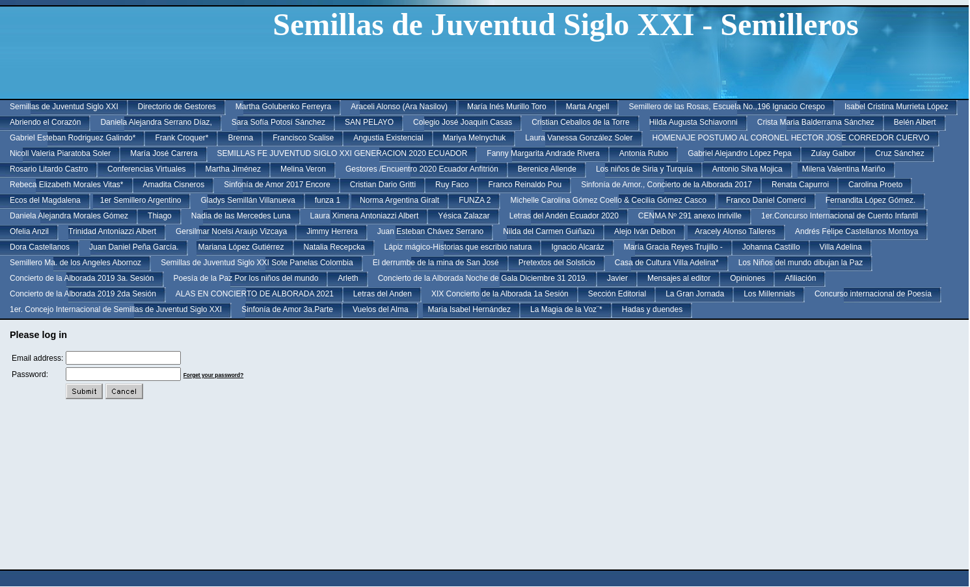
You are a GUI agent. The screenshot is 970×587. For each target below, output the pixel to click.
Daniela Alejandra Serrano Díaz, (155, 122)
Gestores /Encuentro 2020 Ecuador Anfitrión (421, 169)
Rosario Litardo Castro (49, 169)
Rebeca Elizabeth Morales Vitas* (67, 184)
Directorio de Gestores (177, 106)
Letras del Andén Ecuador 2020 (564, 215)
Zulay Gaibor (833, 153)
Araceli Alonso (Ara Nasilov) (399, 106)
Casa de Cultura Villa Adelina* (667, 262)
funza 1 (327, 200)
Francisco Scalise (303, 137)
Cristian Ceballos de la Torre (581, 122)
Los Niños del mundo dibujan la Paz (800, 262)
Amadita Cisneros (174, 184)
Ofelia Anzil (29, 231)
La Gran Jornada (695, 293)
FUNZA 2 (475, 200)
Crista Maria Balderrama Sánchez (815, 122)
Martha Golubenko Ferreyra (283, 106)
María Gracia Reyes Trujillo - (673, 247)
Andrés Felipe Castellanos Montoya (856, 231)
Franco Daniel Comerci (766, 200)
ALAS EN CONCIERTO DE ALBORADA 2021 (255, 293)
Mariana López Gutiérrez (241, 247)
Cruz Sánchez (899, 153)
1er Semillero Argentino (141, 200)
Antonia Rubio (643, 153)
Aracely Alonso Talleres (735, 231)
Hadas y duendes (652, 309)
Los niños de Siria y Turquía (644, 169)
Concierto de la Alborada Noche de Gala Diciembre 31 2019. (482, 278)
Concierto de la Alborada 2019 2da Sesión (83, 293)
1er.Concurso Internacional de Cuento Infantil (839, 215)
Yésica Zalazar (463, 215)
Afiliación (800, 278)
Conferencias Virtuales (146, 169)
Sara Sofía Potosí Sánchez (278, 122)
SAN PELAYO (369, 122)
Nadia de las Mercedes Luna (241, 215)
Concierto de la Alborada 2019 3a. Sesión (82, 278)
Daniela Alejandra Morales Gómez (69, 215)
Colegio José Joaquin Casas (462, 122)
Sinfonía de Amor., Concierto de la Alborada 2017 (666, 184)
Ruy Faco (451, 184)
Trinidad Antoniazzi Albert (112, 231)
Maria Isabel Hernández (469, 309)
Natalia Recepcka (334, 247)
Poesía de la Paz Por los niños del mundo (246, 278)
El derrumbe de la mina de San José (436, 262)
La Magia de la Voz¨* (566, 309)
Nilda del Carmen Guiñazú (549, 231)
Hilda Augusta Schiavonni (693, 122)
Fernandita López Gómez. (871, 200)
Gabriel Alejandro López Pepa (739, 153)
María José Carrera (163, 153)
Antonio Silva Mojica (747, 169)
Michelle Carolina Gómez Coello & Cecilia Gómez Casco (608, 200)
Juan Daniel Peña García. (133, 247)
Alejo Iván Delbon (644, 231)
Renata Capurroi (800, 184)
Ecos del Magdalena (45, 200)
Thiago (160, 215)
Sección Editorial (617, 293)
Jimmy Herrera (332, 231)
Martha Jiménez (233, 169)
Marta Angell (588, 106)
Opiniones (747, 278)
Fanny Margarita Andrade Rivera (543, 153)
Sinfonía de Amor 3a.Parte (287, 309)
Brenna (240, 137)
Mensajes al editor (678, 278)
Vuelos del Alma (381, 309)
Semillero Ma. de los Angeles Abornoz (75, 262)
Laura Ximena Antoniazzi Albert (364, 215)
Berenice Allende (547, 169)
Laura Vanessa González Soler (578, 137)
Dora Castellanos (40, 247)
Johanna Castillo (771, 247)
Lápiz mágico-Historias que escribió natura (458, 247)
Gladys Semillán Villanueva (247, 200)
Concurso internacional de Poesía (873, 293)
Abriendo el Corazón (45, 122)
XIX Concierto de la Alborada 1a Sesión (500, 293)
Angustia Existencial (388, 137)
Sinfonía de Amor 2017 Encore (277, 184)
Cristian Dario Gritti (383, 184)
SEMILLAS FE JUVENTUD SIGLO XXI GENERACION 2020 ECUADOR (342, 153)
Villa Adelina (841, 247)
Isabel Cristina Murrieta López (896, 106)
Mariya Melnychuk (474, 137)
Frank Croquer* (181, 137)
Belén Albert (915, 122)
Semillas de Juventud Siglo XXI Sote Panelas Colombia (257, 262)
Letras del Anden (382, 293)
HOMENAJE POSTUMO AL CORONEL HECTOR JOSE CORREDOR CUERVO (791, 137)
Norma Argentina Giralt (399, 200)
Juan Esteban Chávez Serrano (430, 231)
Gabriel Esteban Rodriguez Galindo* (72, 137)
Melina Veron (303, 169)
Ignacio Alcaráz (577, 247)
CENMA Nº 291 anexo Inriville (690, 215)
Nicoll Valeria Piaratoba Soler (60, 153)
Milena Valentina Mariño (843, 169)
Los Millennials (769, 293)
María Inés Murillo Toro (506, 106)
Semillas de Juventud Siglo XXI (64, 106)
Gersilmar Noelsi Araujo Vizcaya (231, 231)
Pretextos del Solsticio (557, 262)
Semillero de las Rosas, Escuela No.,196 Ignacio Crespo (726, 106)
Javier (617, 278)
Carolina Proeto (875, 184)
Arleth (348, 278)
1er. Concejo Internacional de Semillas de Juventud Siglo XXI (116, 309)
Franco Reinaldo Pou (524, 184)
